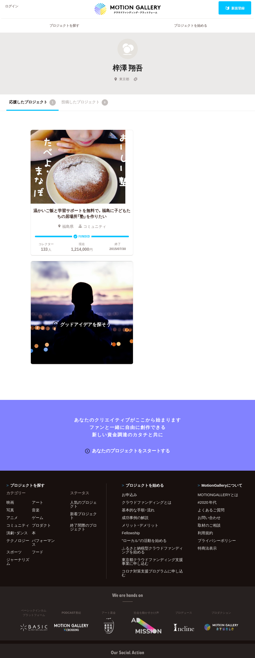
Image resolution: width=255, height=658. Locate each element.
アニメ (12, 408)
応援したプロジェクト (32, 109)
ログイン (13, 8)
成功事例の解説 (135, 408)
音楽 (35, 400)
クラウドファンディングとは (146, 393)
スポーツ (14, 442)
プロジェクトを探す (64, 32)
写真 (10, 400)
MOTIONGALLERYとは (218, 385)
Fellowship (131, 423)
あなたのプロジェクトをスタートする (127, 341)
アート (37, 393)
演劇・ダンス (17, 423)
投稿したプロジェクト (84, 109)
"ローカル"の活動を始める (144, 431)
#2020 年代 (207, 393)
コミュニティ (17, 416)
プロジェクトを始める (190, 32)
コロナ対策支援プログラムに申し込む (152, 463)
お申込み (129, 385)
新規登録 (235, 8)
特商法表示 (207, 439)
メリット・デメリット (140, 416)
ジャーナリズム (17, 452)
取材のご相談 (209, 416)
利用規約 (205, 423)
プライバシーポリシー (217, 431)
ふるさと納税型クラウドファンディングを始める (152, 440)
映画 (10, 393)
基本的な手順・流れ (138, 400)
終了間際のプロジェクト (83, 418)
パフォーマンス (43, 433)
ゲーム (37, 408)
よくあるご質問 (211, 400)
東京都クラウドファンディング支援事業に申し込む (152, 452)
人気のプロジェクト (83, 395)
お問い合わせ (209, 408)
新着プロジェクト (83, 406)
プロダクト (41, 416)
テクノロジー (17, 431)
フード (37, 442)
